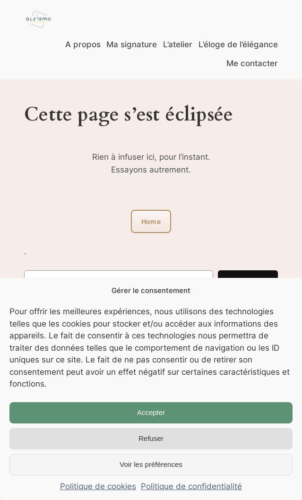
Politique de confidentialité (191, 486)
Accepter (151, 412)
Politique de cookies (98, 486)
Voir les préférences (151, 464)
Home (151, 221)
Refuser (151, 438)
